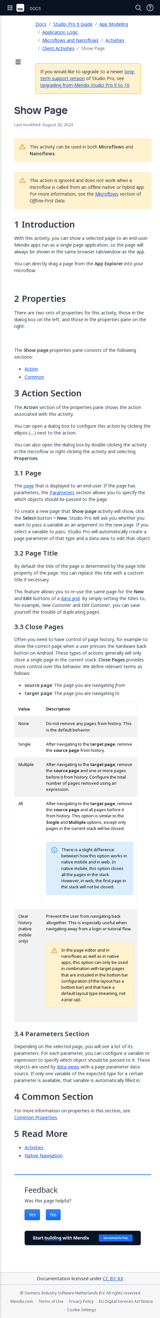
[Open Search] (138, 8)
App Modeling (113, 24)
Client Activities (58, 48)
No (53, 1214)
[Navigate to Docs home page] (35, 7)
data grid (70, 598)
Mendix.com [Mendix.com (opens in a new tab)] (21, 1301)
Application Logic (60, 32)
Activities (115, 40)
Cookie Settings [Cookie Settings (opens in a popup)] (81, 1310)
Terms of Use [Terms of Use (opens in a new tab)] (51, 1301)
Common (34, 376)
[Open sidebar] (18, 62)
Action (31, 368)
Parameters (62, 492)
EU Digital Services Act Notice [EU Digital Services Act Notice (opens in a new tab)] (126, 1301)
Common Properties (35, 1117)
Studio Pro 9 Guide (73, 24)
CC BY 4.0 (113, 1278)
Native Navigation (44, 1155)
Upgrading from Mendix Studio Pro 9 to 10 (84, 85)
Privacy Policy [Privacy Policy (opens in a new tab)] (81, 1301)
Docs (40, 24)
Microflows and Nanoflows (70, 40)
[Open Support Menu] (150, 8)
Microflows (106, 193)
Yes (32, 1214)
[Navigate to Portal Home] (20, 8)
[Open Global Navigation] (10, 8)
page (29, 485)
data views (68, 1066)
